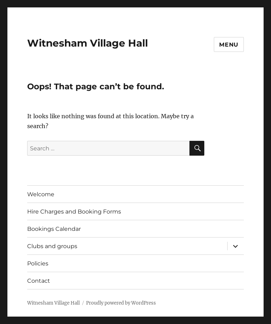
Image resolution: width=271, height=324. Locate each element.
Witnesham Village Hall (87, 43)
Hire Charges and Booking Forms (74, 211)
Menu (229, 44)
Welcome (40, 194)
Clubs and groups (52, 246)
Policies (37, 263)
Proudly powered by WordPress (121, 303)
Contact (38, 280)
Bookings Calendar (54, 229)
